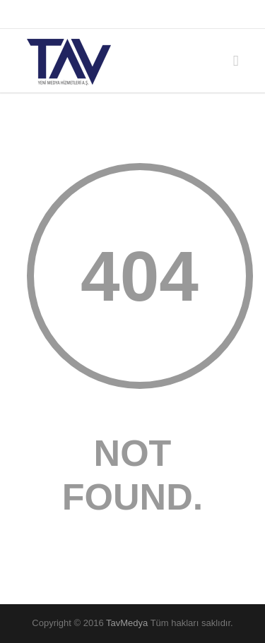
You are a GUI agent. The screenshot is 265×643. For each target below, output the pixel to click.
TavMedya (127, 623)
